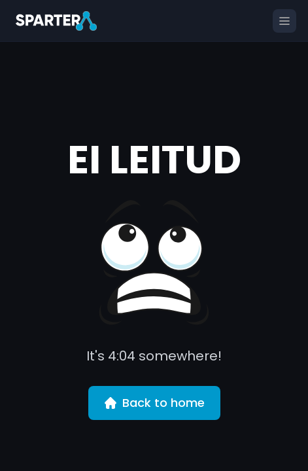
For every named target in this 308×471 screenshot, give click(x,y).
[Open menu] (284, 21)
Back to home (154, 402)
